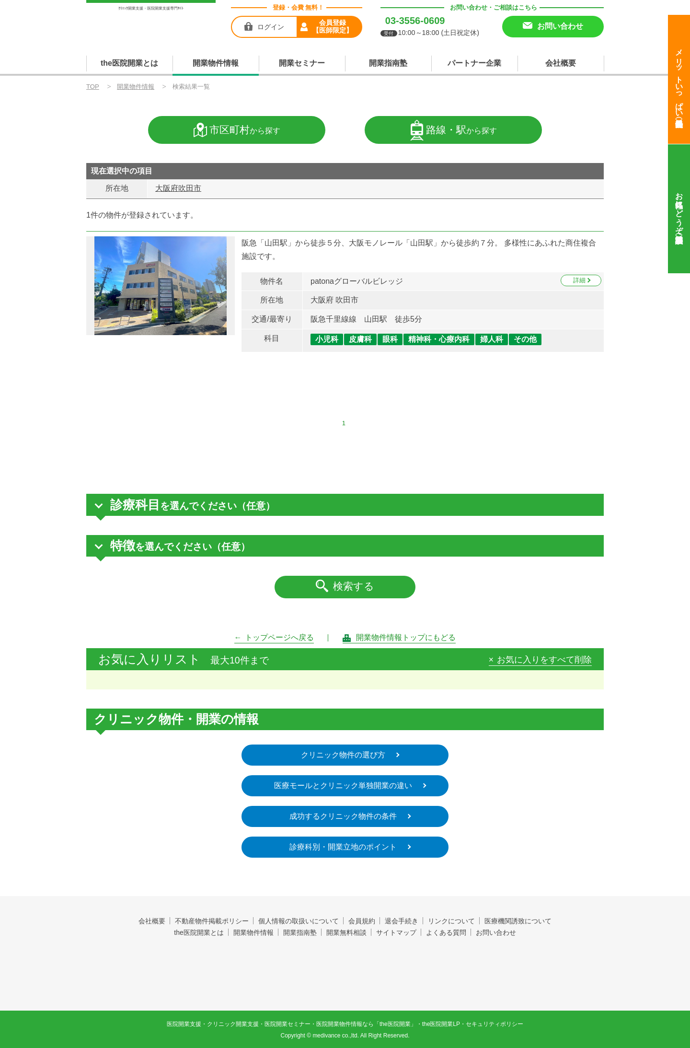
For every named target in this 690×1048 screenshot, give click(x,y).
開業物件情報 (216, 63)
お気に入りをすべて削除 (544, 660)
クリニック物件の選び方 (343, 755)
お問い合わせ (496, 932)
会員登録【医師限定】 (332, 26)
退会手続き (401, 921)
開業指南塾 (388, 63)
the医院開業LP (441, 1024)
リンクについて (451, 921)
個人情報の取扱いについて (298, 921)
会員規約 (361, 921)
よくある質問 (446, 932)
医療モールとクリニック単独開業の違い (344, 785)
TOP (92, 86)
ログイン (270, 27)
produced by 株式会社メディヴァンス (345, 983)
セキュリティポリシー (494, 1024)
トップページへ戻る (279, 637)
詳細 (579, 280)
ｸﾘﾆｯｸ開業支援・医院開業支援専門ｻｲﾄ (151, 8)
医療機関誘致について (518, 921)
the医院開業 (345, 960)
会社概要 (560, 63)
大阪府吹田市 (178, 188)
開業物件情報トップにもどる (406, 637)
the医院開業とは (129, 63)
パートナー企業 (474, 63)
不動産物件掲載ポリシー (212, 921)
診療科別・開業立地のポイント (343, 847)
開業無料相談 (346, 932)
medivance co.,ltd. (335, 1035)
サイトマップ (396, 932)
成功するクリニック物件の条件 (343, 816)
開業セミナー (302, 63)
